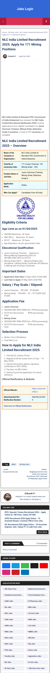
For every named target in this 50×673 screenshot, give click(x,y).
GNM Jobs (9, 626)
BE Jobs (8, 662)
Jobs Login (25, 9)
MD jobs (31, 638)
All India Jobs (13, 32)
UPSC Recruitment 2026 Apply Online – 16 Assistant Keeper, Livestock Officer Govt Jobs (24, 519)
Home (4, 32)
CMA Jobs (9, 619)
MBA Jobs (9, 632)
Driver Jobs (32, 650)
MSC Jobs (9, 644)
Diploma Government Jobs (38, 589)
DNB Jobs (32, 619)
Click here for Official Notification (18, 406)
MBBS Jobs (32, 632)
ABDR (13, 464)
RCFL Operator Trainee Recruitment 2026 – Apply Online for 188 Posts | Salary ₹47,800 (25, 513)
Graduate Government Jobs (14, 595)
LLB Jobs (32, 626)
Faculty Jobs (10, 656)
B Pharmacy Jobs (35, 601)
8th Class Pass (10, 589)
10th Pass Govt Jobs (36, 668)
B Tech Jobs (33, 662)
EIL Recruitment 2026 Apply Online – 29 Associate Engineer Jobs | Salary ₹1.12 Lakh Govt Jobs (26, 525)
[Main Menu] (3, 21)
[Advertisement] (25, 88)
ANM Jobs (9, 601)
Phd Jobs (8, 650)
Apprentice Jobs (34, 656)
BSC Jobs (8, 613)
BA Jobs (8, 607)
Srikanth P (30, 493)
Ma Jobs (31, 644)
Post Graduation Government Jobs (38, 595)
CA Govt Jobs (33, 613)
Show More (42, 532)
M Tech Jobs (10, 668)
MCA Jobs (9, 638)
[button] (46, 21)
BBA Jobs (32, 607)
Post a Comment (10, 550)
